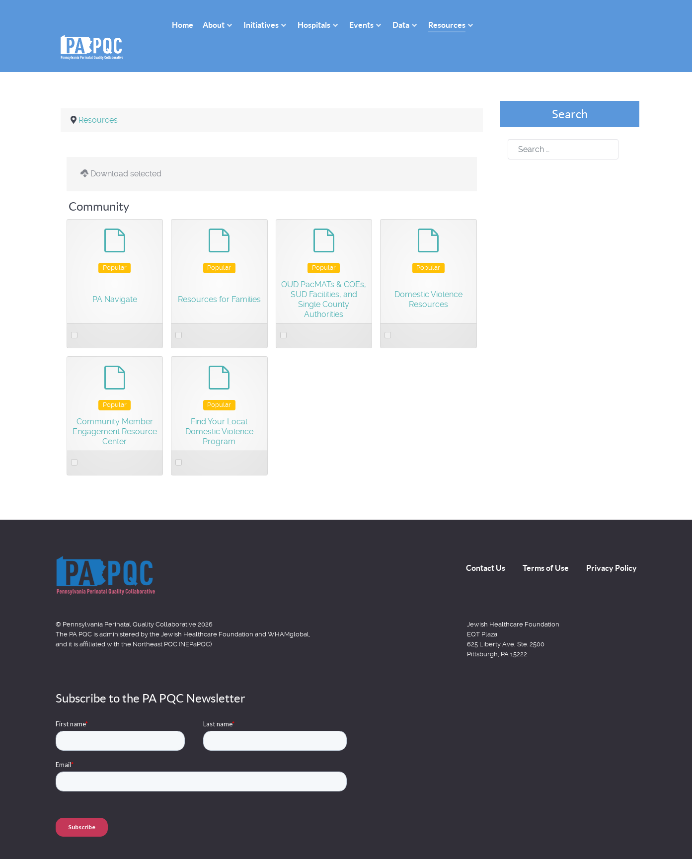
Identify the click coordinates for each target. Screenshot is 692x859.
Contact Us (485, 545)
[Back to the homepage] (105, 553)
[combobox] (563, 127)
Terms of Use (546, 545)
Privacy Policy (611, 545)
